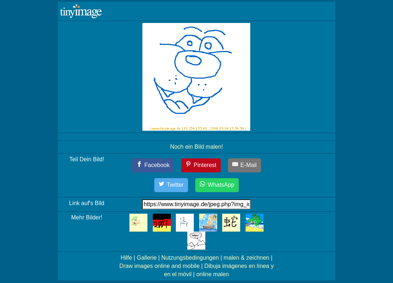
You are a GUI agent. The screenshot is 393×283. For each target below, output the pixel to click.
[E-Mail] (244, 165)
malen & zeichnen (246, 258)
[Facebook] (153, 165)
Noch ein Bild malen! (196, 147)
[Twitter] (171, 185)
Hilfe (126, 258)
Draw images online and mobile (159, 266)
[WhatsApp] (216, 185)
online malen (212, 274)
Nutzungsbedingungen (190, 258)
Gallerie (146, 258)
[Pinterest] (201, 165)
